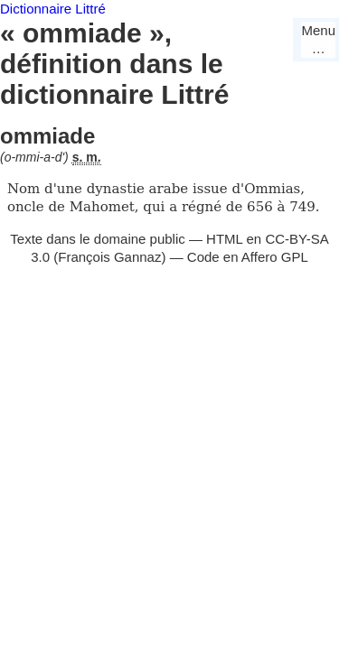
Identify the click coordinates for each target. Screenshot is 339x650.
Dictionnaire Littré (53, 8)
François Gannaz (109, 257)
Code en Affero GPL (247, 257)
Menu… (318, 39)
